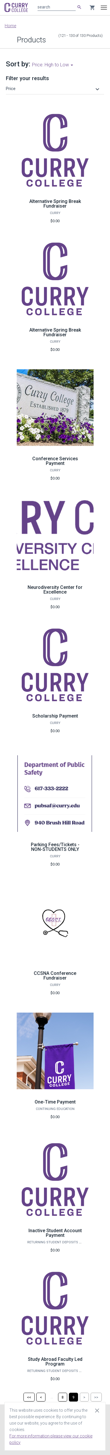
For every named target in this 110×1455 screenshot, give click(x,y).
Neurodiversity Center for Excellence (55, 590)
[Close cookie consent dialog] (97, 1410)
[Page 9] (73, 1397)
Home (10, 25)
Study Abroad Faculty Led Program (55, 1361)
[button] (53, 88)
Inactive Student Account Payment (55, 1233)
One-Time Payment (55, 1102)
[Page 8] (62, 1397)
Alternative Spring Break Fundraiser (55, 204)
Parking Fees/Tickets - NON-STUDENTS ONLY (55, 847)
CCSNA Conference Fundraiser (55, 975)
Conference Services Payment (55, 461)
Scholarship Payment (55, 716)
